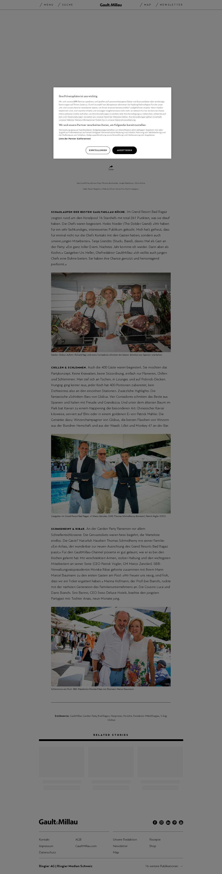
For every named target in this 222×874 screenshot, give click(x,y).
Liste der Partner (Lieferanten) (75, 138)
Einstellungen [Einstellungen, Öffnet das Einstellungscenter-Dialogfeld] (98, 150)
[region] (112, 123)
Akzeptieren (124, 150)
